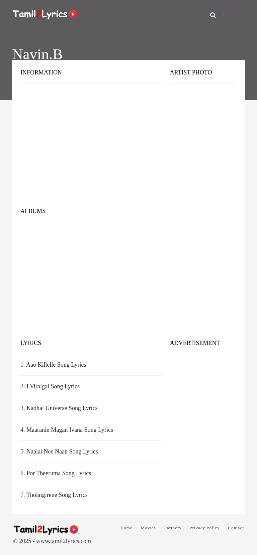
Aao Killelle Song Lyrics (56, 364)
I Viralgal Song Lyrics (53, 386)
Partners (172, 527)
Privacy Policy (204, 527)
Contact (236, 527)
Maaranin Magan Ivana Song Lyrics (69, 429)
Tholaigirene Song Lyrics (57, 495)
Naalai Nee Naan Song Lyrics (62, 451)
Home (126, 527)
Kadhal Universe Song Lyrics (61, 408)
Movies (148, 527)
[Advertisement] (128, 150)
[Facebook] (223, 15)
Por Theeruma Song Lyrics (58, 473)
